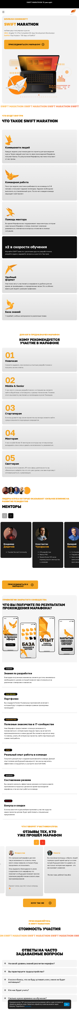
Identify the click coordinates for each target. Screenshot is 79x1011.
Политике (28, 1006)
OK (67, 1004)
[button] (10, 515)
